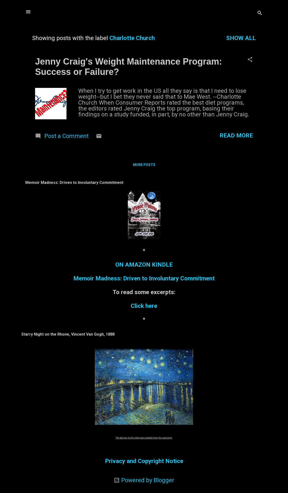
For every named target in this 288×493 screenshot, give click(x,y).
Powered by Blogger (144, 480)
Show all (241, 38)
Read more (236, 135)
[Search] (260, 13)
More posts (144, 165)
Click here (144, 305)
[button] (250, 59)
